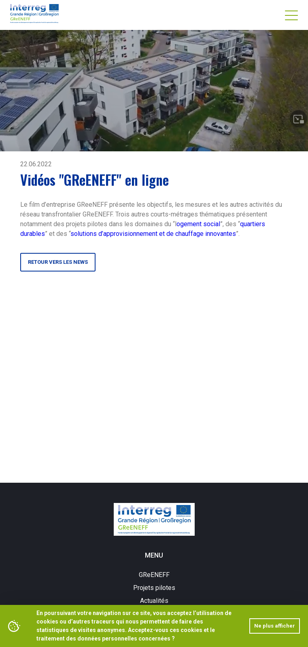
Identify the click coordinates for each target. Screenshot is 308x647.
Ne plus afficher (274, 626)
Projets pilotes (154, 588)
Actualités (154, 601)
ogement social (198, 224)
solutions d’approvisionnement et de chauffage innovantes (153, 234)
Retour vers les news (58, 262)
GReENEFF (154, 575)
